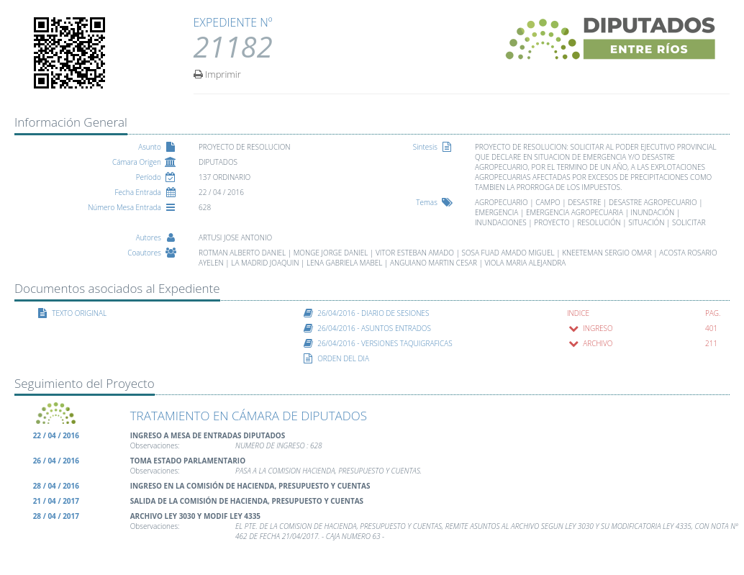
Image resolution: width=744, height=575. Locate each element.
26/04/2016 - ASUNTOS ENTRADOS (374, 328)
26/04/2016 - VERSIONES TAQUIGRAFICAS (385, 343)
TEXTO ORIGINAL (79, 313)
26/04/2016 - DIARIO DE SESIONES (373, 313)
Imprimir (217, 73)
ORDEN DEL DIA (343, 358)
